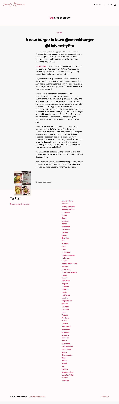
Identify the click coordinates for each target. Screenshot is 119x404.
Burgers (40, 185)
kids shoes (66, 283)
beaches (65, 206)
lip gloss (65, 286)
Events (59, 35)
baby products (68, 204)
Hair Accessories (69, 258)
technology (66, 352)
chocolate (66, 229)
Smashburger (47, 185)
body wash (66, 215)
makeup (65, 292)
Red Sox (65, 326)
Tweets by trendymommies (21, 207)
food (64, 249)
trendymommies (49, 54)
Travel (64, 363)
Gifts (64, 252)
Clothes (65, 235)
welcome (66, 383)
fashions (65, 246)
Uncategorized (68, 375)
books (64, 218)
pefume (65, 306)
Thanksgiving (67, 358)
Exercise (65, 241)
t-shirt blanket (68, 349)
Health (64, 264)
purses (65, 323)
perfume (65, 309)
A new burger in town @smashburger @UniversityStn (59, 45)
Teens (64, 355)
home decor (67, 272)
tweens (65, 372)
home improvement (70, 275)
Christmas (66, 232)
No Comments (75, 54)
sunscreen (66, 346)
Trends (65, 366)
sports (64, 343)
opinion (65, 301)
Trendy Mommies (22, 399)
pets (64, 315)
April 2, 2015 (62, 54)
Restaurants (67, 329)
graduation (66, 255)
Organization (67, 303)
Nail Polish (66, 298)
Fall (63, 244)
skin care (65, 341)
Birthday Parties (69, 212)
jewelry (65, 281)
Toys (64, 361)
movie (64, 295)
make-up (65, 289)
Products (65, 321)
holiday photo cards (70, 266)
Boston (65, 221)
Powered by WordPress (38, 399)
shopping (66, 338)
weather (65, 380)
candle (65, 226)
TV (63, 369)
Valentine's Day (68, 378)
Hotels (64, 278)
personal (65, 312)
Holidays (65, 269)
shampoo (66, 335)
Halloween (66, 261)
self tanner (66, 332)
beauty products (69, 209)
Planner (65, 318)
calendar (65, 224)
